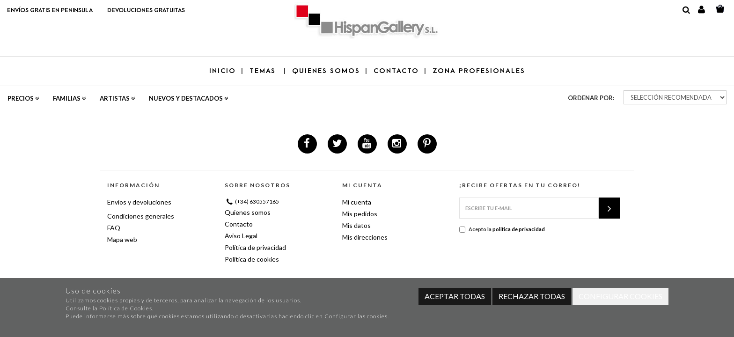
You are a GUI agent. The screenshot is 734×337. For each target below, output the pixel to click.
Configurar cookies (620, 296)
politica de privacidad (518, 229)
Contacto (239, 224)
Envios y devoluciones (139, 202)
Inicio (222, 71)
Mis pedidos (359, 214)
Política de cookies (252, 259)
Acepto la (502, 229)
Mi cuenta (356, 202)
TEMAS (264, 71)
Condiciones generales (140, 216)
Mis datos (356, 225)
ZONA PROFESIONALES (479, 71)
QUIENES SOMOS (326, 71)
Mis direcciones (365, 237)
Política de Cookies (125, 308)
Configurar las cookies (356, 316)
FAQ (113, 228)
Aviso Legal (241, 236)
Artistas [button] (117, 98)
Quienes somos (248, 212)
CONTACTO (396, 71)
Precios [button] (23, 98)
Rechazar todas (532, 296)
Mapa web (122, 239)
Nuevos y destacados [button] (188, 98)
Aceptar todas (455, 296)
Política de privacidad (255, 247)
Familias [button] (69, 98)
